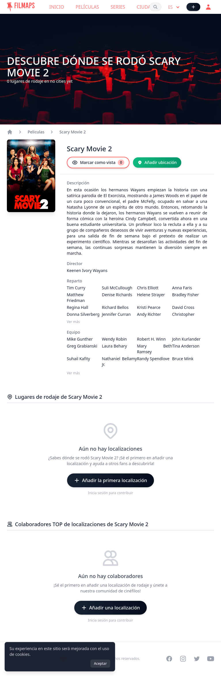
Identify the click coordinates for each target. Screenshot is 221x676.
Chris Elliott (147, 287)
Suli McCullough (117, 287)
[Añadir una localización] (110, 608)
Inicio (56, 7)
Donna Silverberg (83, 314)
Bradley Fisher (185, 294)
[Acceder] (208, 6)
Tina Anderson (185, 346)
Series (117, 7)
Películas (87, 7)
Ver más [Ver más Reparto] (73, 322)
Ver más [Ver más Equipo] (73, 373)
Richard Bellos (115, 307)
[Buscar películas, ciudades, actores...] (155, 7)
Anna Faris (182, 287)
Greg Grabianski (82, 346)
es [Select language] (174, 7)
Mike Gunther (80, 339)
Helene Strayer (151, 294)
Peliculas (36, 132)
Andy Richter (149, 314)
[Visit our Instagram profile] (183, 658)
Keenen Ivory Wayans (87, 270)
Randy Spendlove (153, 358)
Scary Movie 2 (72, 132)
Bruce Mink (182, 358)
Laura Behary (114, 346)
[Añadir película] (193, 7)
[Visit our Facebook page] (169, 658)
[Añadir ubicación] (157, 162)
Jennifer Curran (116, 314)
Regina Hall (77, 307)
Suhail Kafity (78, 358)
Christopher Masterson (183, 317)
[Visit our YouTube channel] (210, 658)
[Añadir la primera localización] (110, 480)
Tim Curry (76, 287)
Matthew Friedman (76, 297)
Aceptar (100, 663)
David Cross (183, 307)
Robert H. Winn (151, 339)
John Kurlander (186, 339)
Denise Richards (117, 294)
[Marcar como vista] (98, 162)
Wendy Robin (114, 339)
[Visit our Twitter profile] (196, 658)
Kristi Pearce (148, 307)
